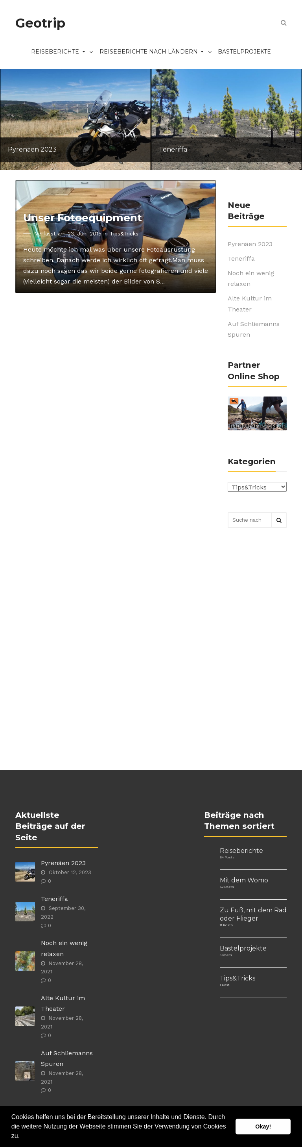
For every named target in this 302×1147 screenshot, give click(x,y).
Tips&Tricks (124, 233)
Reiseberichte (64, 52)
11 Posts (226, 925)
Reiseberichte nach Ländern (157, 52)
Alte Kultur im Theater (250, 304)
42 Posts (227, 887)
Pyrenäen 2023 (250, 244)
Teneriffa (241, 258)
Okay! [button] (263, 1126)
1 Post (225, 985)
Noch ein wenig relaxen (251, 278)
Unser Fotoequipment (82, 217)
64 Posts (227, 857)
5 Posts (226, 955)
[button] (23, 1137)
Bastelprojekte (244, 51)
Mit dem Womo (244, 880)
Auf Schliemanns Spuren (254, 329)
